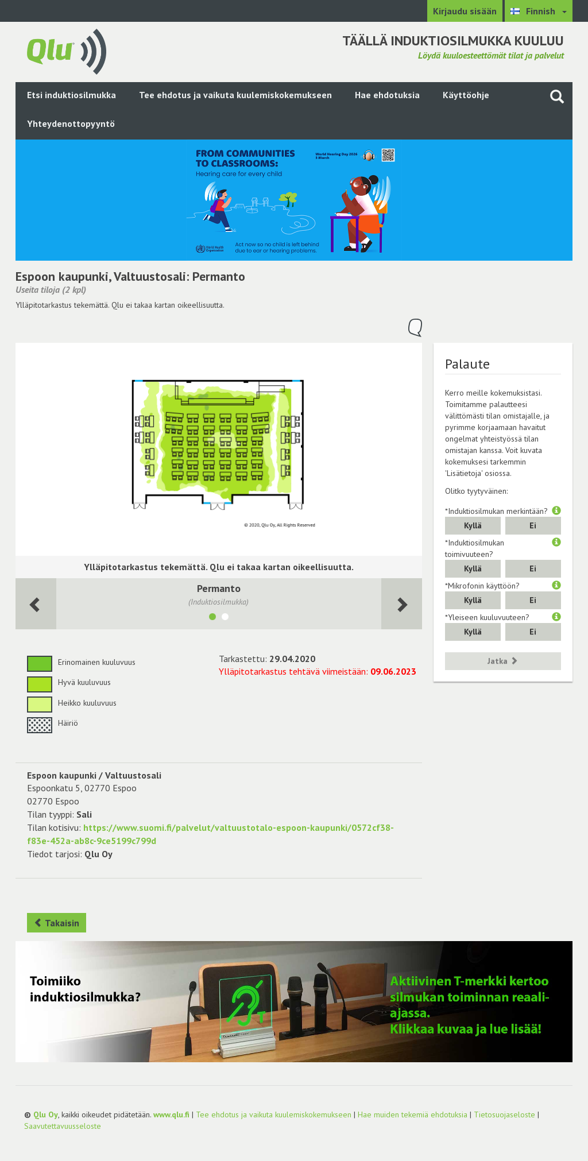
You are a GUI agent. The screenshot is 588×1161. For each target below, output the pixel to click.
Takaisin (56, 922)
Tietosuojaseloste (504, 1114)
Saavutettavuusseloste (62, 1126)
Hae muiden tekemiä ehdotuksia (412, 1114)
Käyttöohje (466, 94)
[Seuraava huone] (36, 603)
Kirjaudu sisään (465, 11)
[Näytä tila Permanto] (212, 618)
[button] (556, 511)
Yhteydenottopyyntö (71, 123)
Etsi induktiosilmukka (71, 94)
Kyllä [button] (473, 525)
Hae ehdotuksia (387, 94)
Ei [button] (532, 525)
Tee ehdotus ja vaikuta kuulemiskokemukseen (235, 94)
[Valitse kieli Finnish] (538, 11)
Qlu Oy (45, 1114)
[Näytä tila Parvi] (225, 618)
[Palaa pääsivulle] (66, 50)
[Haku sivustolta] (556, 96)
